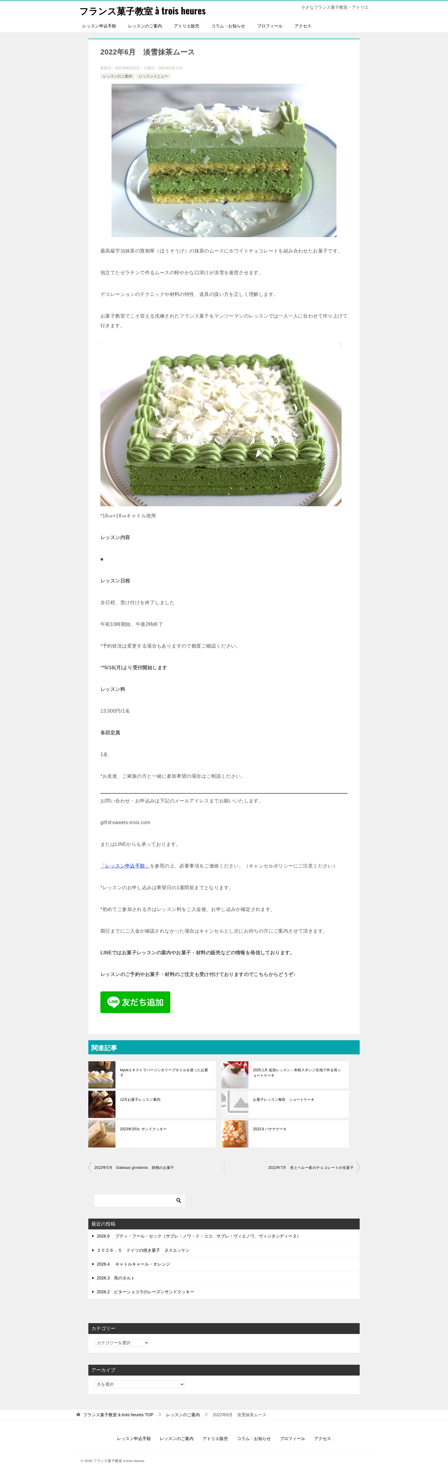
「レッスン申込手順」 (125, 865)
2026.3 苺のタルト (116, 1277)
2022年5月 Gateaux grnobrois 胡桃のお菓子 (134, 1168)
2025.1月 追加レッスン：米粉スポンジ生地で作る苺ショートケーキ (297, 1073)
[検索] (139, 1200)
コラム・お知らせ (228, 25)
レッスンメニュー (153, 76)
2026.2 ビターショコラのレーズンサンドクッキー (145, 1291)
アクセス (303, 25)
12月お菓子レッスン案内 (140, 1099)
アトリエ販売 (186, 25)
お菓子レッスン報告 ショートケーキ (283, 1099)
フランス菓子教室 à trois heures (142, 10)
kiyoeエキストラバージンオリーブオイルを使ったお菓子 (164, 1073)
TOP (118, 1414)
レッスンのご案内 (145, 25)
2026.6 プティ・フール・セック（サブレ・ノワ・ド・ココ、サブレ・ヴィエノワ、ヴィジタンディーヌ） (199, 1236)
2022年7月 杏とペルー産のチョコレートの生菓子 (311, 1168)
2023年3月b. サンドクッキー (143, 1129)
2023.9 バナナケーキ (270, 1129)
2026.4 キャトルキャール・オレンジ (133, 1263)
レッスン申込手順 (99, 25)
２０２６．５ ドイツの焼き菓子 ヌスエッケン (143, 1249)
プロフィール (269, 25)
